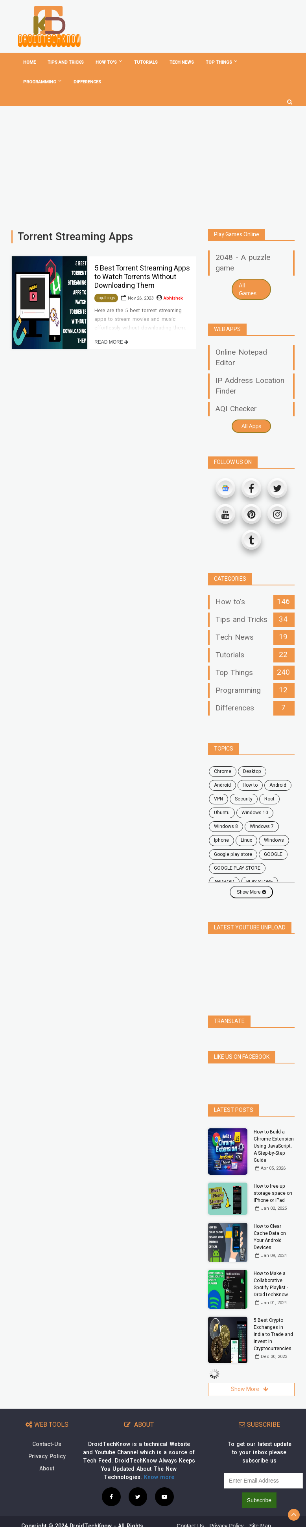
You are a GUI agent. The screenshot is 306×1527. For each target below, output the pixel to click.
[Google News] (225, 488)
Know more (159, 1460)
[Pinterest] (251, 514)
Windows (274, 840)
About (46, 1451)
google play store (233, 854)
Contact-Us (46, 1427)
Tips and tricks (66, 62)
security (244, 798)
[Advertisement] (153, 164)
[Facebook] (251, 488)
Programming (42, 81)
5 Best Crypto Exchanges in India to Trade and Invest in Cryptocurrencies (273, 1317)
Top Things (222, 62)
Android (277, 785)
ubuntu (222, 812)
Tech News (182, 62)
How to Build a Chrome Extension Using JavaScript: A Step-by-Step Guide (274, 1128)
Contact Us (190, 1508)
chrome (222, 771)
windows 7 (262, 826)
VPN (218, 798)
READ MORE (111, 342)
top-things (106, 298)
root (269, 798)
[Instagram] (277, 514)
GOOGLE (273, 854)
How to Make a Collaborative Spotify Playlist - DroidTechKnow (271, 1267)
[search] (290, 99)
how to (250, 785)
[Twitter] (277, 488)
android (222, 785)
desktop (252, 771)
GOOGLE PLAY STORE (237, 868)
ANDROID (224, 881)
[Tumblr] (251, 540)
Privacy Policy (47, 1439)
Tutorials (146, 62)
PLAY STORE (259, 881)
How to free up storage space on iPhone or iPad (273, 1176)
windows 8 (226, 826)
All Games (247, 289)
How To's (109, 62)
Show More (251, 892)
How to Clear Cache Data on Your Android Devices (270, 1219)
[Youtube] (225, 514)
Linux (246, 840)
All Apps (251, 426)
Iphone (221, 840)
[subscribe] (263, 1463)
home (29, 62)
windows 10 (254, 812)
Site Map (260, 1508)
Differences (87, 82)
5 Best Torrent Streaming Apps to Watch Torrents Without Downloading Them (142, 277)
